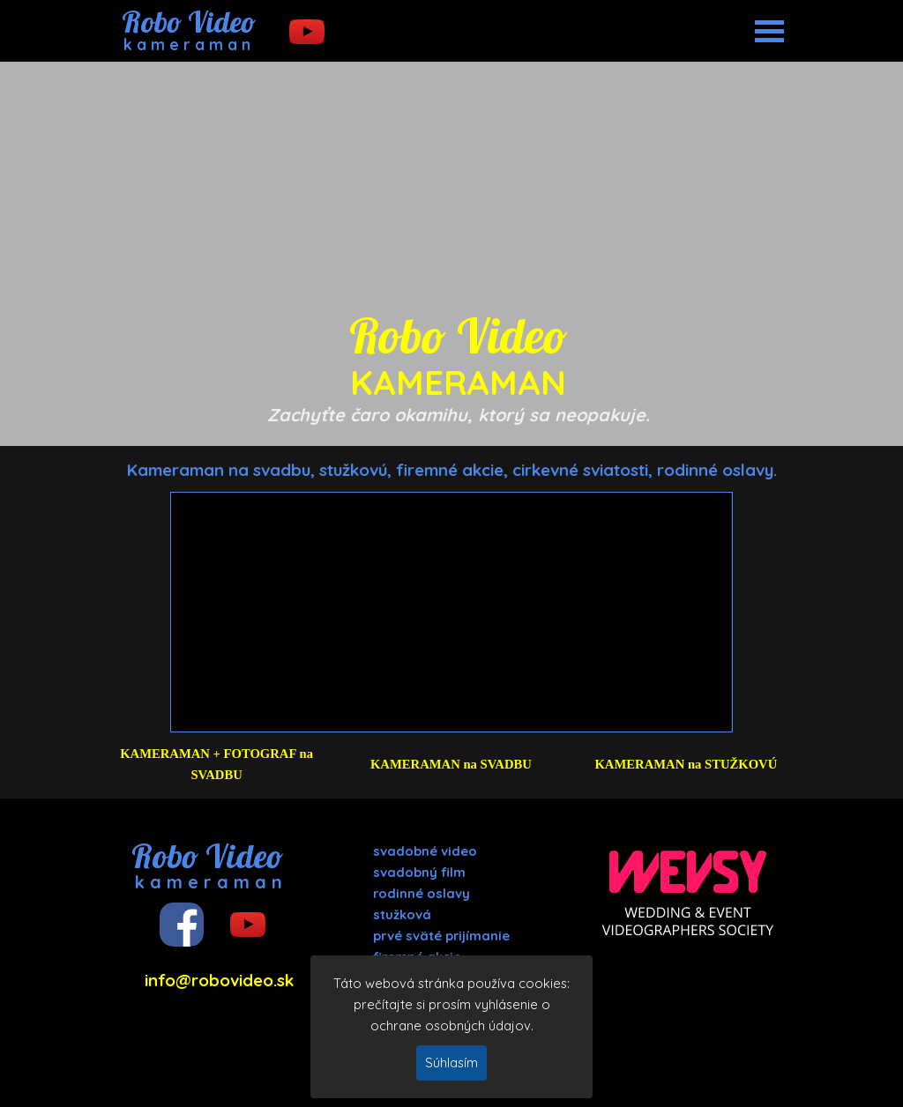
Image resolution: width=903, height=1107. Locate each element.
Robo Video (189, 22)
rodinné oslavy (421, 893)
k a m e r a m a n (186, 44)
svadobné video (425, 851)
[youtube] (307, 32)
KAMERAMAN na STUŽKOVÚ (685, 764)
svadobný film (419, 872)
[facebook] (182, 925)
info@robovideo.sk (219, 980)
